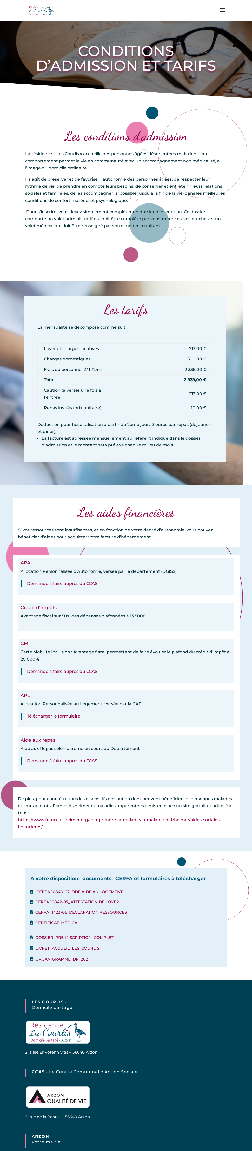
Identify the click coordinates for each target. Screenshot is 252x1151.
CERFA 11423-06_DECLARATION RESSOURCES (81, 912)
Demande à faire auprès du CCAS (62, 583)
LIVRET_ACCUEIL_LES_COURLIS (67, 948)
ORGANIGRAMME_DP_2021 (62, 959)
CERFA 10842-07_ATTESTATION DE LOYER (77, 901)
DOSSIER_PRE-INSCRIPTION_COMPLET (74, 937)
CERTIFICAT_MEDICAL (57, 922)
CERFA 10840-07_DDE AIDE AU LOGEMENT (79, 891)
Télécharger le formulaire (53, 716)
